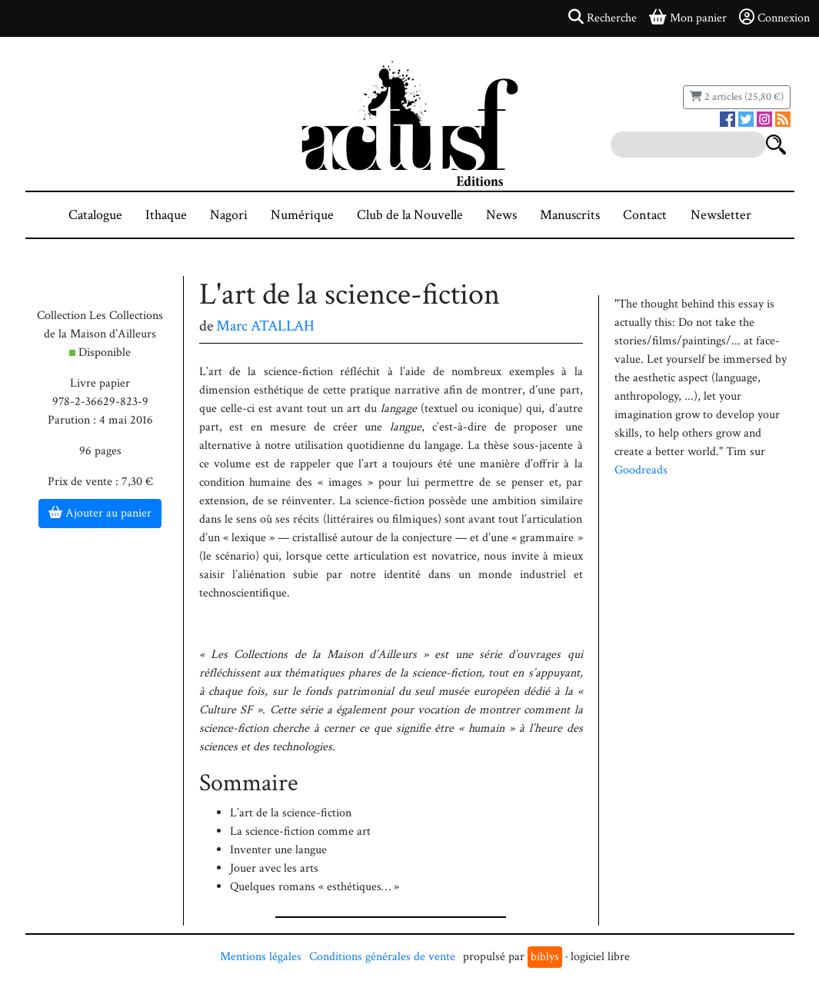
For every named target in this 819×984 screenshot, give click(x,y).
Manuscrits (570, 215)
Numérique (302, 215)
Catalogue (95, 215)
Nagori (229, 215)
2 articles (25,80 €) (737, 97)
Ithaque (166, 215)
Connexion (774, 17)
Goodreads (641, 470)
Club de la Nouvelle (410, 215)
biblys (545, 957)
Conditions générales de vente (382, 957)
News (501, 215)
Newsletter (721, 215)
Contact (645, 215)
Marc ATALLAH (265, 326)
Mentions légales (260, 957)
